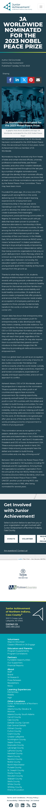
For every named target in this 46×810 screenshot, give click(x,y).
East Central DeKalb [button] (16, 725)
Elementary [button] (12, 692)
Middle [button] (10, 695)
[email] (38, 80)
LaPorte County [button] (14, 751)
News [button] (10, 686)
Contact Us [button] (12, 624)
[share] (10, 80)
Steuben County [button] (15, 776)
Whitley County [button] (14, 787)
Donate (11, 539)
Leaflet (20, 559)
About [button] (10, 669)
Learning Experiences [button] (19, 690)
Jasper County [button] (14, 742)
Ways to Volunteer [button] (16, 642)
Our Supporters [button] (14, 663)
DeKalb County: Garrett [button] (18, 723)
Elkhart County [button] (14, 728)
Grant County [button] (13, 734)
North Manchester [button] (16, 765)
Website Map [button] (24, 800)
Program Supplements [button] (18, 651)
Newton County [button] (14, 759)
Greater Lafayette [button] (15, 737)
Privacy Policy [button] (32, 798)
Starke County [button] (14, 773)
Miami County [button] (13, 756)
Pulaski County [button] (14, 767)
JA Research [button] (13, 677)
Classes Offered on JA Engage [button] (21, 645)
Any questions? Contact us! (15, 550)
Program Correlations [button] (17, 654)
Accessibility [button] (12, 800)
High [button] (9, 698)
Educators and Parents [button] (19, 648)
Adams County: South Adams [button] (20, 714)
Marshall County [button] (15, 753)
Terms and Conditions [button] (16, 798)
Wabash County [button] (14, 779)
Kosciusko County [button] (15, 745)
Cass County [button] (13, 720)
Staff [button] (9, 672)
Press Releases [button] (14, 680)
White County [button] (13, 784)
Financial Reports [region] (15, 665)
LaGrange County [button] (15, 748)
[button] (11, 805)
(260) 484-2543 (13, 626)
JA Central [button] (35, 800)
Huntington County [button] (16, 739)
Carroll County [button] (14, 717)
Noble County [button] (13, 762)
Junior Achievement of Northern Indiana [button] (22, 705)
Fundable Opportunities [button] (18, 660)
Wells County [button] (13, 781)
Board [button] (10, 674)
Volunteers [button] (13, 639)
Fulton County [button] (14, 731)
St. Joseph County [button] (15, 770)
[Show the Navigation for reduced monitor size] (41, 7)
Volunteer (27, 539)
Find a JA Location (15, 790)
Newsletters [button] (13, 683)
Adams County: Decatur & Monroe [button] (19, 710)
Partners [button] (12, 657)
